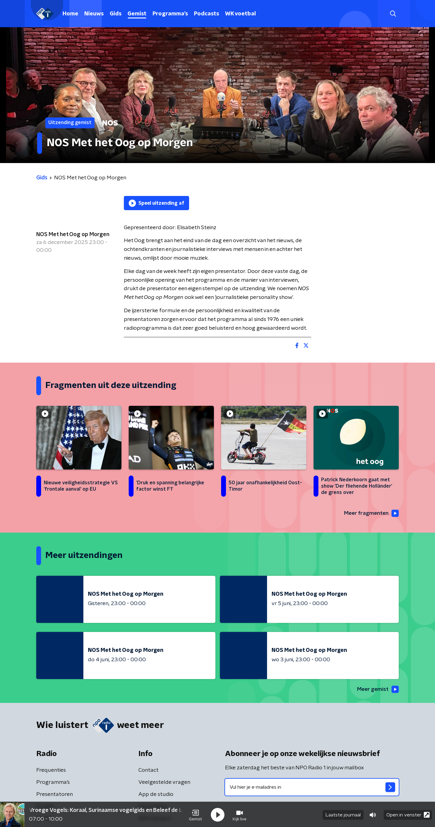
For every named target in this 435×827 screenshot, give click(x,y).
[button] (195, 814)
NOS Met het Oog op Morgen (72, 234)
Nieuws (94, 14)
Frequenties (51, 770)
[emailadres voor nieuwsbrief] (312, 787)
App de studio (155, 794)
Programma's (170, 14)
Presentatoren (54, 794)
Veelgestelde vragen (164, 782)
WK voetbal (240, 14)
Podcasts (206, 14)
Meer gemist (377, 689)
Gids (115, 14)
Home (70, 14)
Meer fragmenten (371, 513)
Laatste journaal (343, 814)
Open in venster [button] (408, 814)
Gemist (137, 14)
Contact (148, 770)
